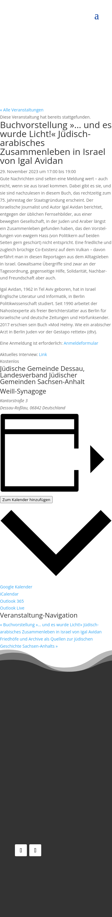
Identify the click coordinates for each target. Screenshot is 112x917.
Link (43, 354)
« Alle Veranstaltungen (21, 110)
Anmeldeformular (81, 343)
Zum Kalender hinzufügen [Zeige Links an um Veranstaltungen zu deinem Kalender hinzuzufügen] (26, 499)
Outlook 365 (12, 601)
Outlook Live (12, 608)
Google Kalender (16, 587)
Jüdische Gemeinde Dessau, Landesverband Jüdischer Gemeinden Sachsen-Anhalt (42, 375)
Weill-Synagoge (23, 390)
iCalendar (9, 594)
